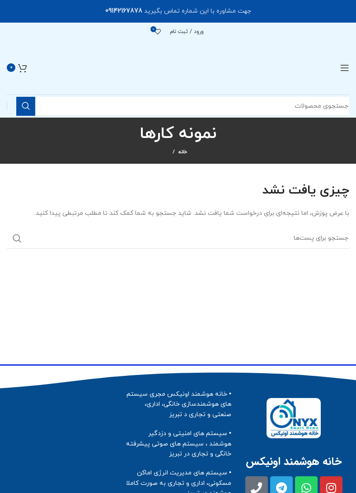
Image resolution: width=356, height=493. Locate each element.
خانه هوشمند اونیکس (294, 461)
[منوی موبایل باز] (345, 68)
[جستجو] (178, 238)
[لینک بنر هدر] (178, 11)
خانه (182, 152)
